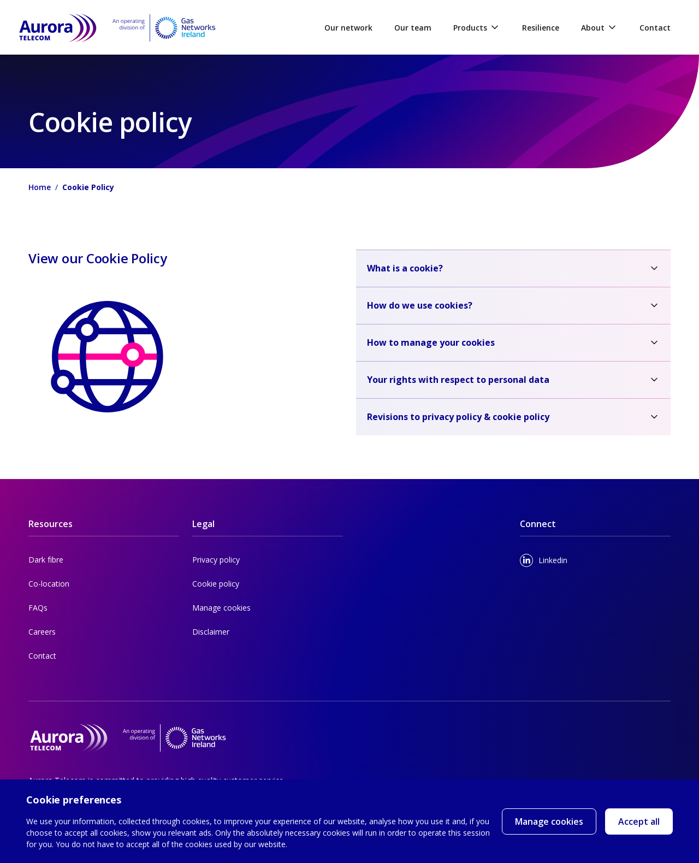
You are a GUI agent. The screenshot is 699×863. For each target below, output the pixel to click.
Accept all (639, 824)
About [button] (599, 27)
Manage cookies (549, 821)
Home (39, 187)
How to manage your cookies (431, 342)
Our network (348, 27)
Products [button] (476, 27)
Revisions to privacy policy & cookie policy (458, 417)
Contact (655, 27)
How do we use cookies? (419, 305)
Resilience (540, 27)
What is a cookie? (405, 268)
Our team (412, 27)
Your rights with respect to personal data (458, 380)
